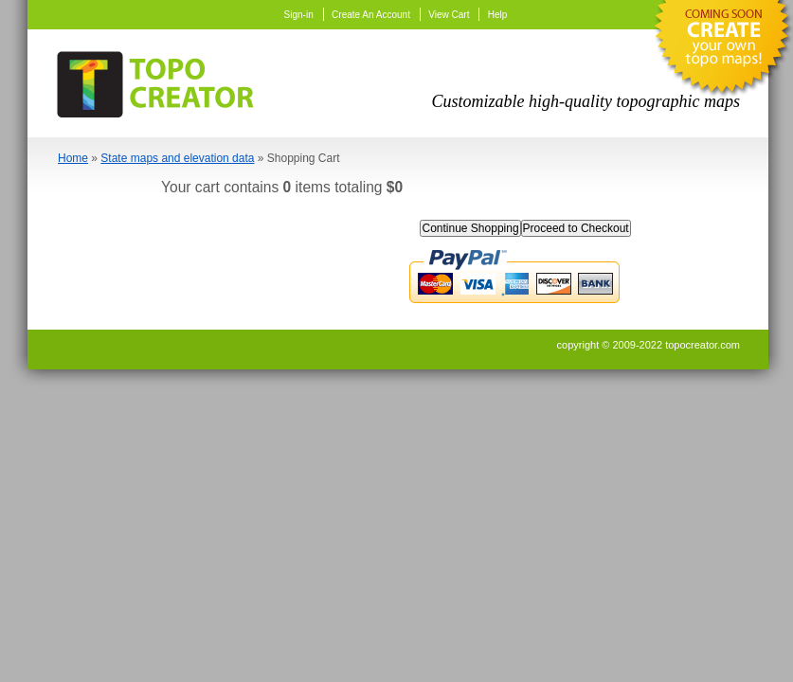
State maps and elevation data (177, 158)
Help (498, 14)
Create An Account (371, 14)
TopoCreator (161, 80)
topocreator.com (702, 344)
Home (73, 158)
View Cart (448, 14)
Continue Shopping (470, 228)
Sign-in (299, 14)
